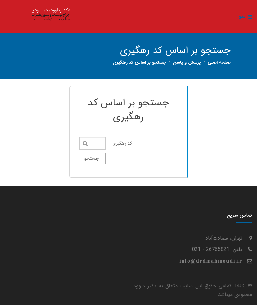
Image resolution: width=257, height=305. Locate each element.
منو (245, 16)
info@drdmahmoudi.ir (210, 261)
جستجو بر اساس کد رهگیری (139, 62)
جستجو (91, 158)
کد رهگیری (122, 143)
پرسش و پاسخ (187, 62)
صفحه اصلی (219, 62)
